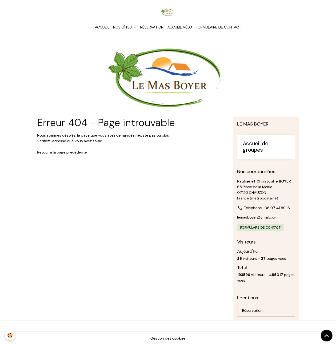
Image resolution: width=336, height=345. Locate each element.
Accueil (102, 27)
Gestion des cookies (168, 338)
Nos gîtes (123, 27)
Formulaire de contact (218, 27)
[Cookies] (10, 335)
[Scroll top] (326, 335)
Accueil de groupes (255, 147)
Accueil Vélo (179, 27)
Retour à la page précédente (62, 152)
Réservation (152, 27)
